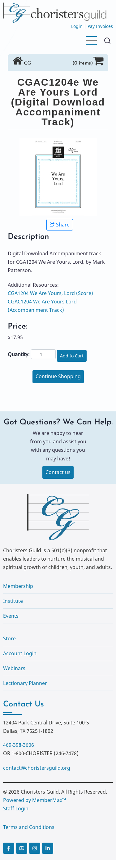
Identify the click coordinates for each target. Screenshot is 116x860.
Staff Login (15, 808)
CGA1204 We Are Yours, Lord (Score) (50, 293)
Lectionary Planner (25, 683)
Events (11, 615)
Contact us (58, 472)
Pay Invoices (100, 26)
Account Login (20, 653)
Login (77, 26)
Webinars (14, 668)
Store (9, 638)
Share (60, 224)
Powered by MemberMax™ (34, 800)
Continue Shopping (58, 376)
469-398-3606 (18, 744)
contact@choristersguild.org (36, 767)
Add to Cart (72, 356)
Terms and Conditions (28, 827)
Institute (13, 601)
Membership (18, 586)
